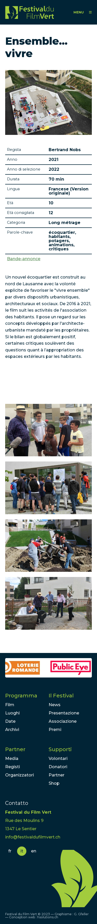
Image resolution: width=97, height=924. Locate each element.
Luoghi (12, 713)
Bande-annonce (23, 259)
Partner (15, 749)
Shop (54, 783)
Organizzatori (19, 775)
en (33, 851)
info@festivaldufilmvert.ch (32, 837)
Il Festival (61, 695)
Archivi (12, 729)
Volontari (58, 758)
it (21, 851)
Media (11, 758)
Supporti (60, 749)
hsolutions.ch (47, 917)
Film (9, 704)
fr (9, 851)
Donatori (58, 766)
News (55, 704)
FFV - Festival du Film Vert (29, 12)
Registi (12, 766)
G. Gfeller (81, 914)
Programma (21, 695)
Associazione (63, 721)
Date (10, 721)
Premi (55, 729)
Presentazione (64, 713)
